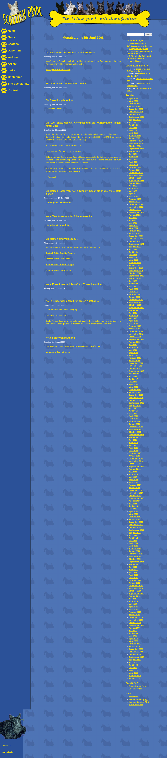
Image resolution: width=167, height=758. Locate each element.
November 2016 (136, 398)
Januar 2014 (134, 488)
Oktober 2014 (135, 464)
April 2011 (133, 575)
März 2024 (133, 165)
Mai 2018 (133, 350)
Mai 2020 (133, 286)
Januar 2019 (134, 329)
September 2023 (136, 180)
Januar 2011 (134, 583)
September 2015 (136, 435)
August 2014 (135, 469)
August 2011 (135, 564)
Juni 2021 (133, 252)
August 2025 (135, 120)
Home (12, 30)
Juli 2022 (133, 217)
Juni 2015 (133, 443)
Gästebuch (15, 77)
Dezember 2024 (136, 141)
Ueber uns (14, 50)
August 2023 (135, 183)
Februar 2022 (135, 231)
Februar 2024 (135, 167)
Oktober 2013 (135, 495)
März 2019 (133, 323)
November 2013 (136, 493)
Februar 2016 (135, 421)
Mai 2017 (133, 382)
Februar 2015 (135, 453)
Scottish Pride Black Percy (58, 270)
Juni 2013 (133, 506)
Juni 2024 (133, 157)
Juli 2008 (133, 662)
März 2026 (133, 101)
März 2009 (133, 641)
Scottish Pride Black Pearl (58, 259)
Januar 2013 (134, 519)
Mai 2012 (133, 540)
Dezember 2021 (136, 236)
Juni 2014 (133, 474)
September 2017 (136, 371)
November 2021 (136, 239)
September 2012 (136, 530)
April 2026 (133, 98)
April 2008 (133, 670)
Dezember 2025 (136, 109)
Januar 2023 (134, 202)
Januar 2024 (134, 170)
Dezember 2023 (136, 172)
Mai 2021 (133, 255)
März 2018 (133, 355)
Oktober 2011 (135, 559)
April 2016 (133, 416)
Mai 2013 (133, 509)
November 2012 (136, 525)
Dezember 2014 (136, 458)
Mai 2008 (133, 668)
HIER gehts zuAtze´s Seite (58, 70)
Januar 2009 (134, 646)
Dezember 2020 (136, 268)
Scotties (13, 43)
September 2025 (136, 117)
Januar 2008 (134, 678)
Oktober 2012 (135, 527)
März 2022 (133, 228)
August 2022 (135, 215)
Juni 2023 (133, 188)
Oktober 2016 (135, 400)
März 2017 (133, 387)
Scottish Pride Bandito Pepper (60, 264)
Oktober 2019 (135, 305)
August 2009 (135, 628)
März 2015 (133, 450)
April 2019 (133, 321)
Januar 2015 (134, 456)
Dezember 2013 (136, 490)
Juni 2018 (133, 347)
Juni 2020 (133, 284)
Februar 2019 (135, 326)
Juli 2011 (133, 567)
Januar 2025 (134, 138)
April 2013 (133, 511)
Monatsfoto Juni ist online (58, 352)
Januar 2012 (134, 551)
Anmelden (133, 697)
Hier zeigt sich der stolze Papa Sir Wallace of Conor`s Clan (74, 346)
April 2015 (133, 448)
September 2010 (136, 593)
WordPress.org (136, 705)
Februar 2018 (135, 358)
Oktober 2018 (135, 337)
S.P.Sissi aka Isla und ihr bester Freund (139, 52)
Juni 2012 (133, 538)
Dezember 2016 (136, 395)
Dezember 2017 (136, 363)
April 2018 (133, 352)
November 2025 (136, 112)
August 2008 (135, 660)
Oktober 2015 (135, 432)
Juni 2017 (133, 379)
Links (11, 70)
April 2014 (133, 480)
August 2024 (135, 151)
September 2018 (136, 339)
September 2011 (136, 562)
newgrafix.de (7, 752)
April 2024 (133, 162)
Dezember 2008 (136, 649)
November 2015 (136, 429)
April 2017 (133, 384)
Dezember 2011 (136, 554)
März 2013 (133, 514)
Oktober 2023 (135, 178)
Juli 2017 (133, 376)
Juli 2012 (133, 535)
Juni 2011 (133, 570)
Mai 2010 (133, 604)
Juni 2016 (133, 411)
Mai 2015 (133, 445)
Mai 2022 (133, 223)
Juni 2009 (133, 633)
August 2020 (135, 278)
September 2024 (136, 149)
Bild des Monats (18, 83)
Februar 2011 (135, 580)
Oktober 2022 (135, 210)
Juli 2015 (133, 440)
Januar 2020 (134, 297)
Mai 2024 (133, 159)
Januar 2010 (134, 615)
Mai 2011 (133, 572)
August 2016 (135, 405)
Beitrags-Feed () (138, 699)
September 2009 (136, 625)
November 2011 (136, 556)
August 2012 (135, 533)
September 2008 (136, 657)
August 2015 (135, 437)
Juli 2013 (133, 503)
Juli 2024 (133, 154)
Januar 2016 (134, 424)
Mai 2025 (133, 127)
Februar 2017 (135, 390)
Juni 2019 (133, 315)
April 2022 (133, 225)
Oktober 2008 (135, 654)
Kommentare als (139, 702)
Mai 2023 (133, 191)
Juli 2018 (133, 345)
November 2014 (136, 461)
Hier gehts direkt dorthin (57, 225)
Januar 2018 (134, 360)
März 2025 (133, 133)
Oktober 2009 (135, 623)
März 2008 (133, 673)
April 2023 (133, 194)
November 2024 (136, 143)
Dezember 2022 (136, 204)
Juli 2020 (133, 281)
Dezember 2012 (136, 522)
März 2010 (133, 609)
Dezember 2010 (136, 585)
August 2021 (135, 247)
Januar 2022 (134, 233)
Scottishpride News (138, 686)
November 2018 (136, 334)
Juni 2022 (133, 220)
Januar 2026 (134, 106)
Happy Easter (135, 61)
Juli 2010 (133, 599)
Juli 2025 (133, 122)
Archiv (12, 63)
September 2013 (136, 498)
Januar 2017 (134, 392)
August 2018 (135, 342)
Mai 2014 (133, 477)
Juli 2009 (133, 630)
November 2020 (136, 270)
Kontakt (13, 90)
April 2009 (133, 638)
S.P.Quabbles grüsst (138, 49)
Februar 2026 (135, 104)
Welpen (13, 57)
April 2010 (133, 607)
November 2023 (136, 175)
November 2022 (136, 207)
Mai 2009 (133, 636)
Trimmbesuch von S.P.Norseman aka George (139, 45)
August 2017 (135, 374)
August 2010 (135, 596)
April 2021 (133, 257)
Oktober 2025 (135, 114)
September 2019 (136, 307)
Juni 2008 (133, 665)
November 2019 (136, 302)
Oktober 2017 (135, 368)
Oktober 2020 (135, 273)
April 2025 (133, 130)
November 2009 (136, 620)
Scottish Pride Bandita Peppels (60, 253)
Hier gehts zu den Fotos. (57, 315)
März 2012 (133, 546)
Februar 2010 (135, 612)
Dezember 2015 (136, 427)
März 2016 (133, 419)
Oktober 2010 (135, 591)
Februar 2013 (135, 517)
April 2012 (133, 543)
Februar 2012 (135, 548)
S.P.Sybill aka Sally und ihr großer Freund (139, 57)
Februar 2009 (135, 644)
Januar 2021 (134, 265)
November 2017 (136, 366)
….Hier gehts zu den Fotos (58, 202)
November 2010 (136, 588)
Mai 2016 (133, 413)
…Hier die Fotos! (54, 109)
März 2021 (133, 260)
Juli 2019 (133, 313)
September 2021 (136, 244)
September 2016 (136, 403)
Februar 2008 (135, 675)
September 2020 (136, 276)
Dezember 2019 (136, 300)
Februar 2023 (135, 199)
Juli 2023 (133, 186)
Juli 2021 (133, 249)
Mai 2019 (133, 318)
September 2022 (136, 212)
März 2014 (133, 482)
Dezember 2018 (136, 331)
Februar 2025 (135, 135)
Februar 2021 (135, 262)
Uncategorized (135, 689)
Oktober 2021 (135, 241)
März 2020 (133, 292)
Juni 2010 (133, 601)
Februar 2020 (135, 294)
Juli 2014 (133, 472)
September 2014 (136, 466)
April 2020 (133, 289)
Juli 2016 (133, 408)
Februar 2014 (135, 485)
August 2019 (135, 310)
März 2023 (133, 196)
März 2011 (133, 578)
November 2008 (136, 652)
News (11, 37)
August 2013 (135, 501)
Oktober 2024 (135, 146)
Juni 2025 (133, 125)
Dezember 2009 (136, 617)
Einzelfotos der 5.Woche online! (138, 70)
